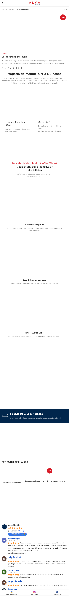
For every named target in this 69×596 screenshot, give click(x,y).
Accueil (4, 9)
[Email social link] (13, 68)
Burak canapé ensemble (34, 481)
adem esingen (14, 539)
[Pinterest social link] (16, 68)
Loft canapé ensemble (12, 482)
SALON (11, 9)
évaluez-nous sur (17, 534)
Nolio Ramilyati (14, 557)
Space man (12, 589)
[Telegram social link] (21, 68)
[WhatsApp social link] (19, 68)
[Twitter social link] (10, 68)
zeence (4, 53)
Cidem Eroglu (13, 570)
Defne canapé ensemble (56, 481)
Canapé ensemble (23, 9)
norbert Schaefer (15, 581)
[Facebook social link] (8, 68)
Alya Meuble (14, 525)
